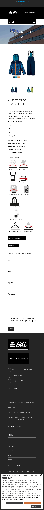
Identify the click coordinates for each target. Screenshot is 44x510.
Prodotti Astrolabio (13, 451)
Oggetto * (11, 283)
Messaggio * (12, 294)
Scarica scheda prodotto (16, 238)
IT (23, 5)
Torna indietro (13, 245)
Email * (10, 271)
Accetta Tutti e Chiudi (32, 503)
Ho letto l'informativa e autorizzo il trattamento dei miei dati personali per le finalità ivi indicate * (22, 320)
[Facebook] (9, 395)
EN (21, 5)
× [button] (41, 475)
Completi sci (13, 136)
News (9, 455)
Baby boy (12, 129)
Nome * (10, 260)
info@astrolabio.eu (19, 381)
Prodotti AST (11, 446)
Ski (10, 132)
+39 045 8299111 (23, 2)
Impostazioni (36, 506)
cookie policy (18, 499)
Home (9, 442)
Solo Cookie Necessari (14, 503)
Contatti (10, 459)
